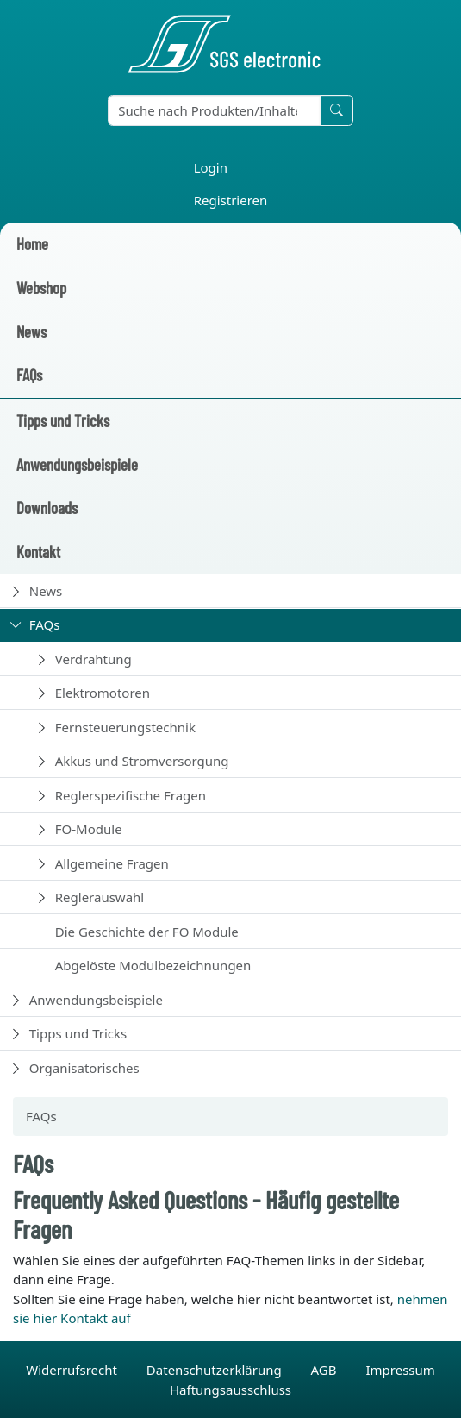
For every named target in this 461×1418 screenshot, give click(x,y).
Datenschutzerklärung (215, 1369)
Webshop (41, 288)
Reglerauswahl (99, 897)
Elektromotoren (102, 692)
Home (32, 244)
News (31, 332)
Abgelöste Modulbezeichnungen (153, 965)
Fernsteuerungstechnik (125, 727)
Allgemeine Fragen (112, 863)
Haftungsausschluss (230, 1389)
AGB (325, 1369)
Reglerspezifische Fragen (130, 795)
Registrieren (231, 200)
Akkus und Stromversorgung (142, 760)
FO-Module (88, 829)
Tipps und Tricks (62, 420)
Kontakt (38, 552)
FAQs (29, 375)
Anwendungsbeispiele (77, 464)
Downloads (47, 508)
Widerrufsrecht (73, 1369)
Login (210, 167)
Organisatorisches (84, 1067)
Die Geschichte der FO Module (147, 931)
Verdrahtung (93, 659)
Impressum (399, 1369)
